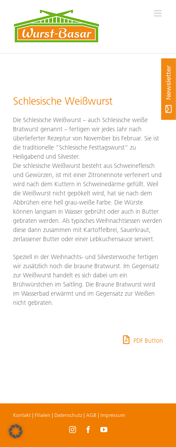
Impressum (112, 415)
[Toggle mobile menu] (158, 13)
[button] (15, 431)
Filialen (42, 415)
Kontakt (22, 415)
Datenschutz (68, 415)
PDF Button (143, 339)
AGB (91, 415)
